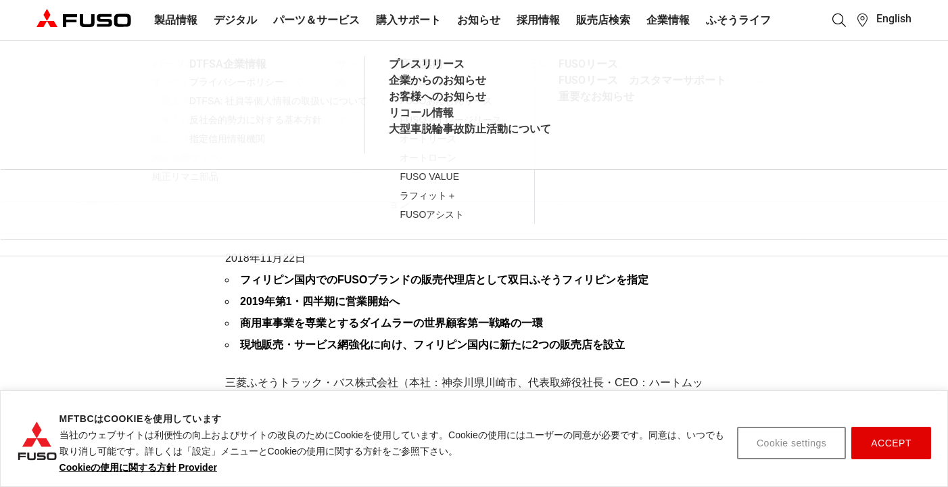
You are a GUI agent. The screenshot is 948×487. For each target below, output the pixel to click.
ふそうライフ (738, 20)
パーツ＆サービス (316, 20)
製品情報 (175, 20)
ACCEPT (891, 443)
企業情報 (668, 20)
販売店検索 (603, 20)
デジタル (235, 20)
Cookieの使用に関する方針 (118, 467)
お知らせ (478, 20)
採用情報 (538, 20)
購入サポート (408, 20)
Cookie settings (791, 443)
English (893, 18)
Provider (198, 467)
